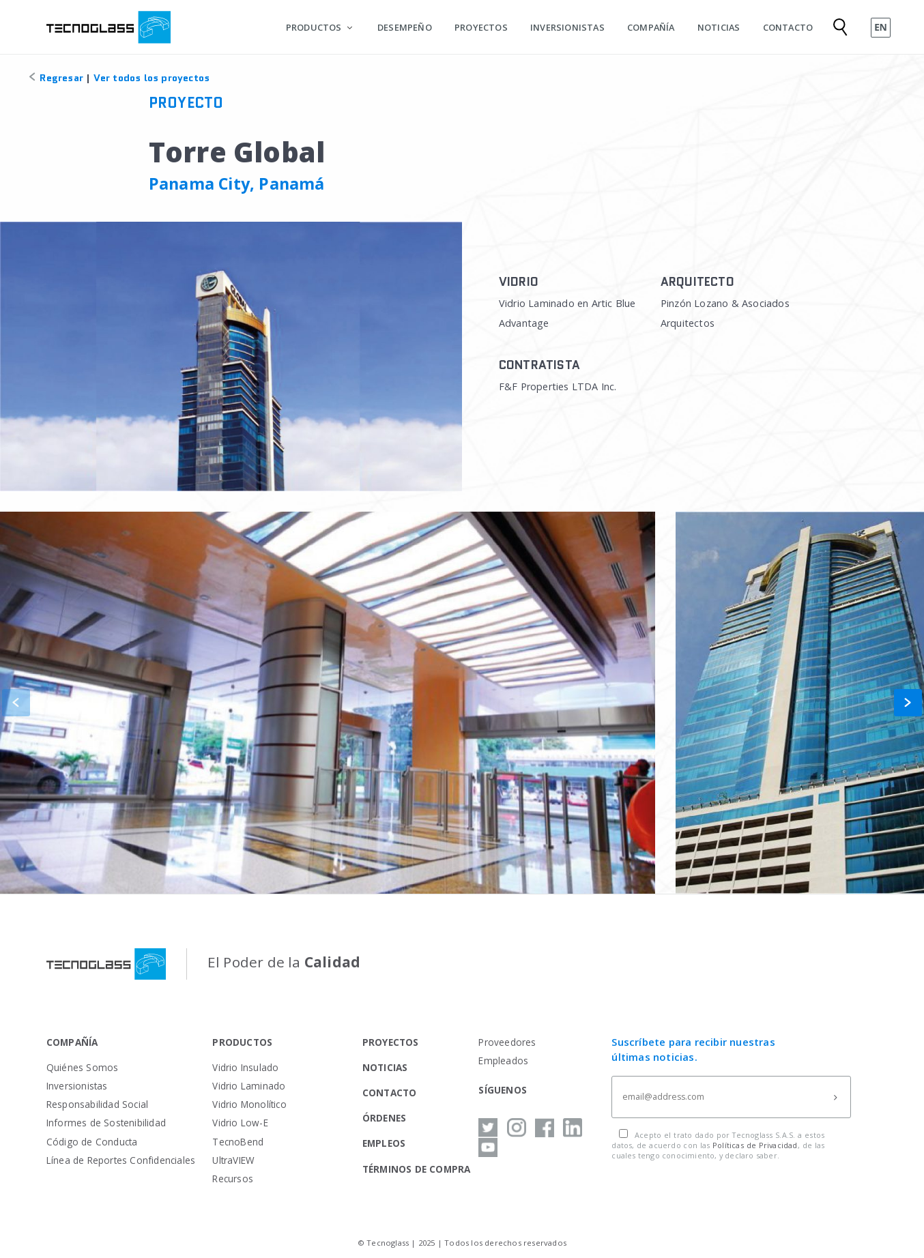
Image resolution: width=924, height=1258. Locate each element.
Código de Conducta (92, 1141)
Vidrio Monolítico (249, 1104)
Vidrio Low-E (240, 1122)
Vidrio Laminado (248, 1085)
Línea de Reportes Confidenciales (120, 1160)
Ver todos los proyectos (151, 78)
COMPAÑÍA (651, 27)
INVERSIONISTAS (567, 27)
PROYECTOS (481, 27)
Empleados (503, 1060)
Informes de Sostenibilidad (106, 1122)
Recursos (232, 1178)
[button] (908, 703)
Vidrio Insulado (245, 1067)
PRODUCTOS (314, 27)
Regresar (55, 78)
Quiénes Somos (82, 1067)
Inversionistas (77, 1085)
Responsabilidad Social (97, 1104)
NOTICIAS (718, 27)
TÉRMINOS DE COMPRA (416, 1168)
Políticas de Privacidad (755, 1145)
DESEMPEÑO (404, 27)
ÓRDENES (384, 1117)
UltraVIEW (233, 1160)
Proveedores (507, 1042)
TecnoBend (237, 1141)
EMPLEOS (383, 1143)
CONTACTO (788, 27)
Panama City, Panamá (237, 183)
